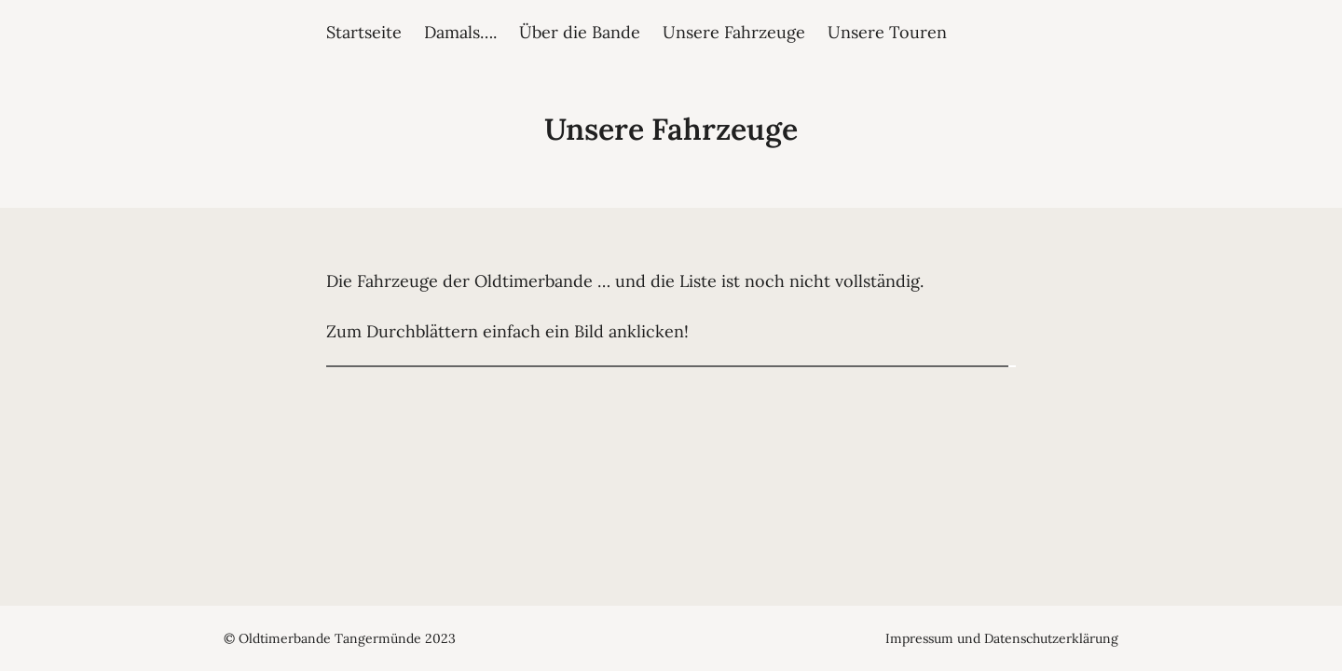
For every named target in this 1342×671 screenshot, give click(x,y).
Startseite (364, 32)
